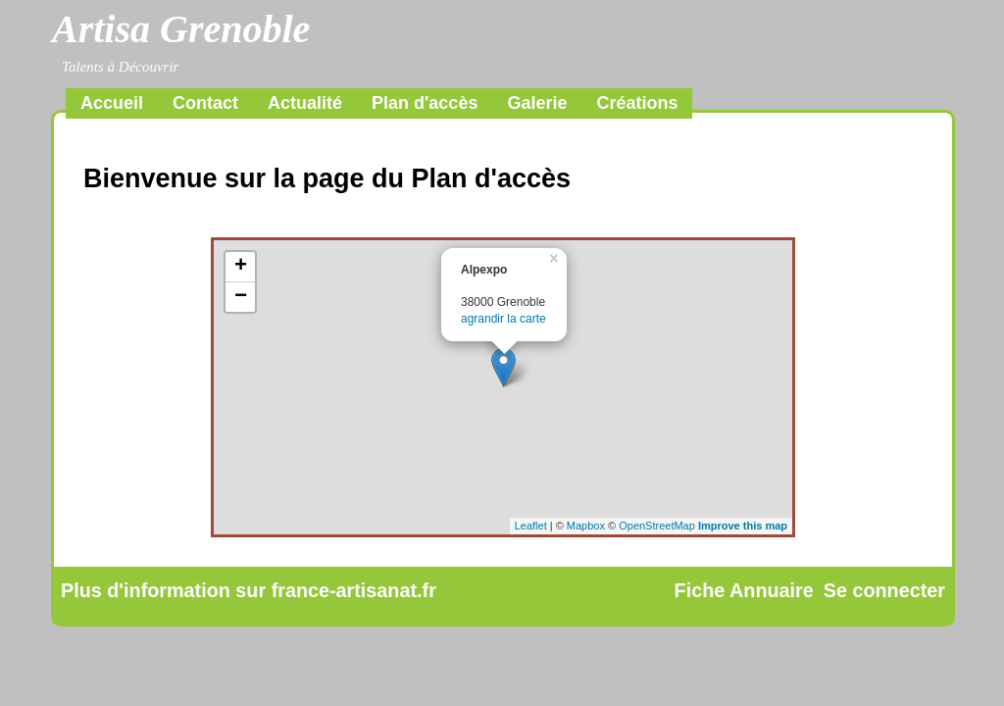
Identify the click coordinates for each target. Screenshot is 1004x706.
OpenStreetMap (657, 525)
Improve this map (742, 525)
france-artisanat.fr (354, 590)
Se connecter (884, 590)
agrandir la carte (503, 319)
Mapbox (586, 525)
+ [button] (240, 266)
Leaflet (531, 525)
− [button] (240, 297)
